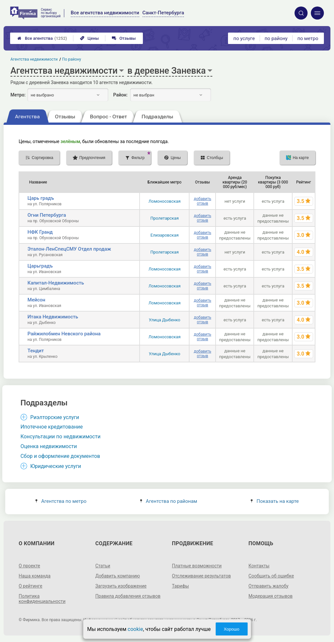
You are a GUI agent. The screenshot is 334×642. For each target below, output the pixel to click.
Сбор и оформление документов (60, 456)
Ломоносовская (164, 201)
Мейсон (36, 300)
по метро (307, 38)
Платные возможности (196, 565)
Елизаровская (164, 235)
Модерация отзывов (271, 596)
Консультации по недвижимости (61, 436)
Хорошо (231, 629)
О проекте (29, 565)
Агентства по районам (168, 501)
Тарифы (180, 586)
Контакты (259, 565)
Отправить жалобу (269, 586)
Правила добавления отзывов (127, 596)
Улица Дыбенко (164, 319)
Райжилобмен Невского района (63, 334)
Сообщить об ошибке (271, 575)
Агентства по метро (60, 501)
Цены (89, 38)
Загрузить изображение (120, 586)
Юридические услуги (55, 466)
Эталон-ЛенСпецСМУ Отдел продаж (69, 249)
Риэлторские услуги (54, 417)
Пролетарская (164, 218)
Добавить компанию (117, 575)
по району (276, 38)
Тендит (35, 351)
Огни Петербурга (46, 215)
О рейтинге (30, 586)
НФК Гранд (40, 232)
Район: (120, 94)
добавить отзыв (202, 201)
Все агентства (42, 38)
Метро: (17, 94)
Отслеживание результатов (201, 575)
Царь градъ (40, 198)
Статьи (102, 565)
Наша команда (35, 575)
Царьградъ (40, 266)
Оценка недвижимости (49, 446)
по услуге (244, 38)
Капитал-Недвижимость (55, 283)
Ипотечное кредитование (52, 427)
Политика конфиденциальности (42, 598)
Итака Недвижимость (52, 317)
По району (71, 59)
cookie (135, 629)
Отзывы (124, 38)
